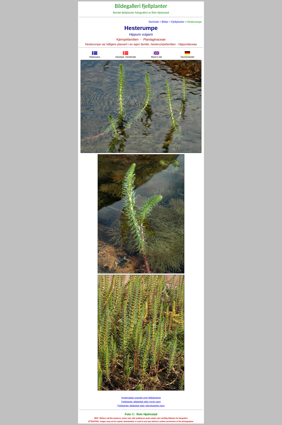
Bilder (165, 21)
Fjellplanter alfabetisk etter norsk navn (141, 401)
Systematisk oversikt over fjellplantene (141, 397)
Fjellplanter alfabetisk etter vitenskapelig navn (141, 405)
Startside (154, 21)
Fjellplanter (177, 21)
